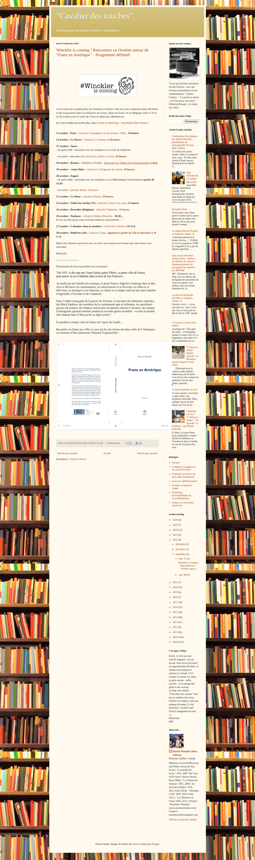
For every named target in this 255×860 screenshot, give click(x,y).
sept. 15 (183, 558)
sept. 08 (183, 575)
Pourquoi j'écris (179, 209)
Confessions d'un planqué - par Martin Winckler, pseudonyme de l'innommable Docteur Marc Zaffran (185, 142)
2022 (175, 539)
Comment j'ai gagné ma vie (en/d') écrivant (183, 468)
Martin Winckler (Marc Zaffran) (184, 753)
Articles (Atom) (78, 459)
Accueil (107, 453)
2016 (175, 607)
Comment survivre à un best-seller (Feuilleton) (183, 475)
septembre (181, 554)
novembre (181, 549)
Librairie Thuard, (98, 196)
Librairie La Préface (115, 226)
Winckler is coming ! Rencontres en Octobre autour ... (188, 565)
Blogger (155, 844)
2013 (175, 622)
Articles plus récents (67, 453)
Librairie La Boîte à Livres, (106, 156)
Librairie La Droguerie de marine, (110, 169)
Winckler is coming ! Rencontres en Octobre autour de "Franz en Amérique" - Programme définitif (102, 52)
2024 (175, 530)
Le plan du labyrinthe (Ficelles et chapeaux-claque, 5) (183, 298)
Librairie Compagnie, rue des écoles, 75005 (102, 133)
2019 (175, 592)
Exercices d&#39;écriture (184, 481)
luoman (135, 844)
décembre (181, 544)
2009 (175, 642)
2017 (175, 602)
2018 (175, 597)
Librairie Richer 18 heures (84, 189)
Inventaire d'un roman (121, 122)
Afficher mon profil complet (183, 819)
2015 (175, 612)
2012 (175, 627)
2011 (175, 632)
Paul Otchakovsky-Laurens (192, 176)
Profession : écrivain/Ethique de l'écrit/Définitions (181, 495)
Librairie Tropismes (107, 209)
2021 (175, 582)
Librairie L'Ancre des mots (112, 202)
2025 (175, 525)
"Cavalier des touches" (94, 15)
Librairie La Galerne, (102, 139)
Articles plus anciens (147, 453)
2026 (175, 520)
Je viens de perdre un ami (184, 389)
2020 (175, 587)
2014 (175, 617)
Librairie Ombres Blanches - (99, 215)
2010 (175, 637)
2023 (175, 535)
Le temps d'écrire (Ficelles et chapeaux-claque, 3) (185, 232)
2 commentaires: (113, 443)
